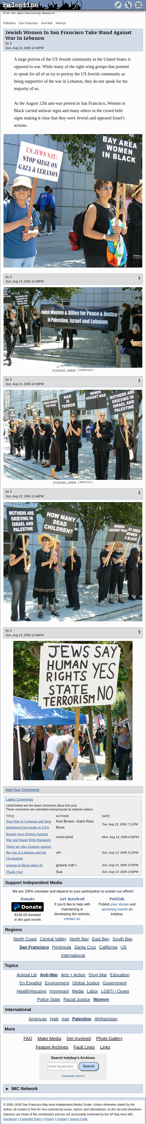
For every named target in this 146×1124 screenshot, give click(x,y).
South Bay (123, 939)
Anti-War (47, 23)
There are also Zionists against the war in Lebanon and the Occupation (28, 852)
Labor (92, 991)
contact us (72, 919)
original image (64, 370)
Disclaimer (10, 1119)
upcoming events (115, 909)
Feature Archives (52, 1047)
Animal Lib (26, 974)
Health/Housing (31, 991)
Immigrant (59, 991)
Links (105, 1047)
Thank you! (14, 872)
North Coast (25, 939)
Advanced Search (73, 1076)
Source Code (78, 1119)
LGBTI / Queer (115, 991)
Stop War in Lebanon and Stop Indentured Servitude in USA (28, 824)
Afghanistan (105, 1018)
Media (78, 991)
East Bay (100, 939)
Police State (48, 999)
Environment (57, 983)
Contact (62, 1119)
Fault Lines (84, 1047)
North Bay (79, 939)
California (108, 947)
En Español (31, 983)
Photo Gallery (109, 1038)
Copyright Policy (31, 1119)
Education (120, 974)
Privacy (49, 1119)
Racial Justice (76, 999)
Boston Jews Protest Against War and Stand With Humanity (28, 837)
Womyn (61, 23)
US (124, 947)
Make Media (49, 1038)
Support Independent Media (33, 882)
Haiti (54, 1018)
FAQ (28, 1038)
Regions (13, 929)
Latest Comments (19, 799)
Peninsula (61, 947)
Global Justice (86, 983)
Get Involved (78, 1038)
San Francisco (28, 23)
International (73, 955)
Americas (38, 1018)
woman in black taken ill (24, 865)
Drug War (98, 974)
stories (120, 904)
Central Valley (53, 939)
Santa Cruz (85, 947)
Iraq (65, 1018)
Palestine (9, 23)
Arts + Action (73, 974)
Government (114, 983)
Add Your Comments (22, 790)
